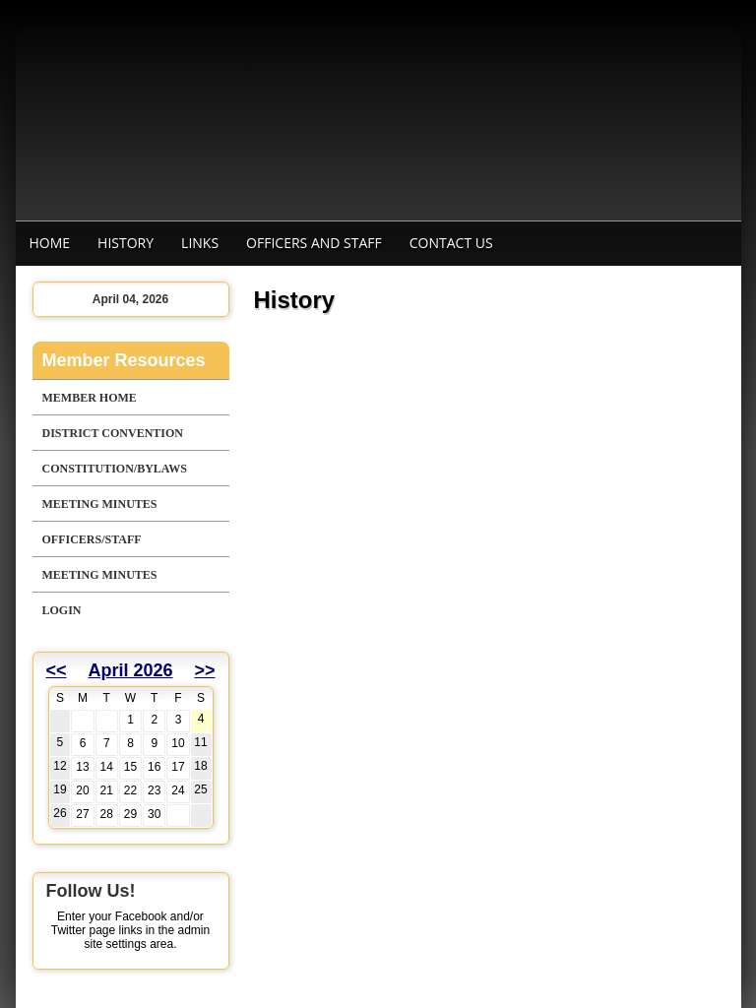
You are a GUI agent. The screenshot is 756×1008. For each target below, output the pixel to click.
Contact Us (451, 242)
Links (200, 242)
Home (50, 242)
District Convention (112, 433)
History (125, 242)
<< (56, 670)
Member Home (89, 398)
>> (204, 670)
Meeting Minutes (100, 504)
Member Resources (124, 360)
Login (62, 610)
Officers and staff (314, 242)
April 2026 (130, 670)
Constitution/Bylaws (114, 468)
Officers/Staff (92, 539)
